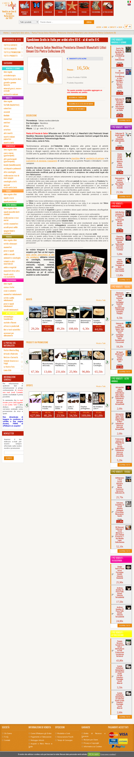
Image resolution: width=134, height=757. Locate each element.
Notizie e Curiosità (11, 357)
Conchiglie (48, 7)
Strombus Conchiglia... (98, 365)
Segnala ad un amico (77, 108)
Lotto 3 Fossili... (71, 408)
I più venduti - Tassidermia (117, 559)
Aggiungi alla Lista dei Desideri (81, 103)
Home (105, 27)
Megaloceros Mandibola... (60, 365)
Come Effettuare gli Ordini (41, 733)
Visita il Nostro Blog (11, 350)
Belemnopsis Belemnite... (86, 322)
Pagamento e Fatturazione (41, 737)
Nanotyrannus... (35, 408)
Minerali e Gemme (24, 8)
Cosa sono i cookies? (108, 754)
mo (37, 257)
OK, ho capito (94, 754)
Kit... (82, 364)
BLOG (120, 27)
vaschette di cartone (95, 158)
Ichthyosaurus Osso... (35, 322)
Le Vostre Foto (9, 366)
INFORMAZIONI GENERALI (9, 378)
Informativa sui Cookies (93, 746)
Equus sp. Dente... (59, 408)
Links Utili (7, 370)
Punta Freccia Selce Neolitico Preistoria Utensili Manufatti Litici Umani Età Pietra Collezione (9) (74, 32)
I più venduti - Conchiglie (117, 204)
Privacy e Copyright (91, 743)
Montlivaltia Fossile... (47, 408)
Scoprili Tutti (124, 120)
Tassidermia (96, 7)
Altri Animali (72, 7)
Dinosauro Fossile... (72, 322)
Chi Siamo (8, 733)
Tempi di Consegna (64, 740)
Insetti (36, 7)
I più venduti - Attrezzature (117, 633)
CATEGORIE (8, 63)
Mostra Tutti (100, 300)
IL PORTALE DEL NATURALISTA (10, 344)
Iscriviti (9, 458)
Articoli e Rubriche (11, 353)
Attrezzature (107, 7)
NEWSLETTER (9, 433)
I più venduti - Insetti (121, 127)
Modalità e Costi (63, 733)
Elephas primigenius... (86, 408)
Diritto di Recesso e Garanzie (93, 734)
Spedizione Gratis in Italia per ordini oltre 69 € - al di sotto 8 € (63, 39)
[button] (28, 319)
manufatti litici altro (20, 32)
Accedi (98, 27)
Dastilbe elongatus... (60, 322)
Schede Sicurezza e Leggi (11, 362)
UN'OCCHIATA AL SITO (12, 39)
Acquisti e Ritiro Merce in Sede (40, 745)
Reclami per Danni (91, 739)
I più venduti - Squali (120, 286)
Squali (60, 7)
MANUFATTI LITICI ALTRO (77, 59)
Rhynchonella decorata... (48, 365)
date (28, 254)
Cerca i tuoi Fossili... (34, 365)
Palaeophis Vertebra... (72, 365)
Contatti (113, 27)
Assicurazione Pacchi (65, 737)
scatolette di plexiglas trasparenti (41, 160)
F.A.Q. (6, 737)
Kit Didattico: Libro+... (47, 322)
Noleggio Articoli (37, 740)
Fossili (84, 7)
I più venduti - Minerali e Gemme (118, 41)
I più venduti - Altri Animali (120, 380)
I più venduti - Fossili (120, 471)
